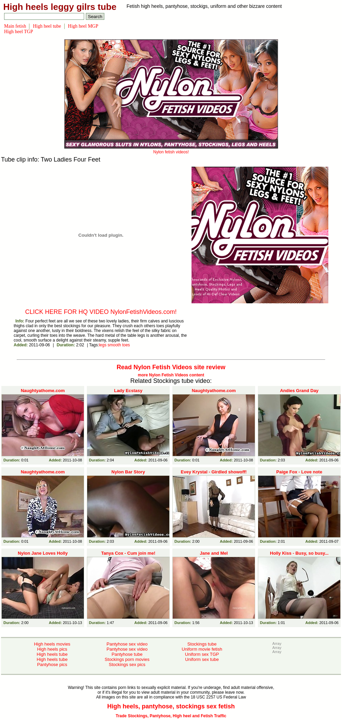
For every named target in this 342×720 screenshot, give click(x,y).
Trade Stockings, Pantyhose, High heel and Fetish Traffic (171, 716)
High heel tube (47, 26)
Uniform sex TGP (202, 654)
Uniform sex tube (202, 659)
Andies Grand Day (299, 390)
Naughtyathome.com (43, 390)
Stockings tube (201, 644)
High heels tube (52, 654)
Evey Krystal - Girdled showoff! (214, 471)
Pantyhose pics (52, 664)
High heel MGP (83, 26)
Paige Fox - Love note (299, 471)
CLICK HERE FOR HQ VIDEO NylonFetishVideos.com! (101, 311)
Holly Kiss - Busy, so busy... (299, 553)
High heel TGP (18, 31)
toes (126, 345)
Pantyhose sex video (127, 644)
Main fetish (15, 26)
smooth (114, 345)
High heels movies (52, 644)
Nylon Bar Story (128, 471)
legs (102, 345)
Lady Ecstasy (128, 390)
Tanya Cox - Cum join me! (128, 553)
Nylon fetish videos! (171, 149)
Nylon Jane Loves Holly (43, 553)
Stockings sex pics (127, 664)
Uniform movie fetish (202, 649)
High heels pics (52, 649)
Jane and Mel (214, 553)
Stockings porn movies (127, 659)
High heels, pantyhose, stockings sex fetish (171, 706)
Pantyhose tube (126, 654)
